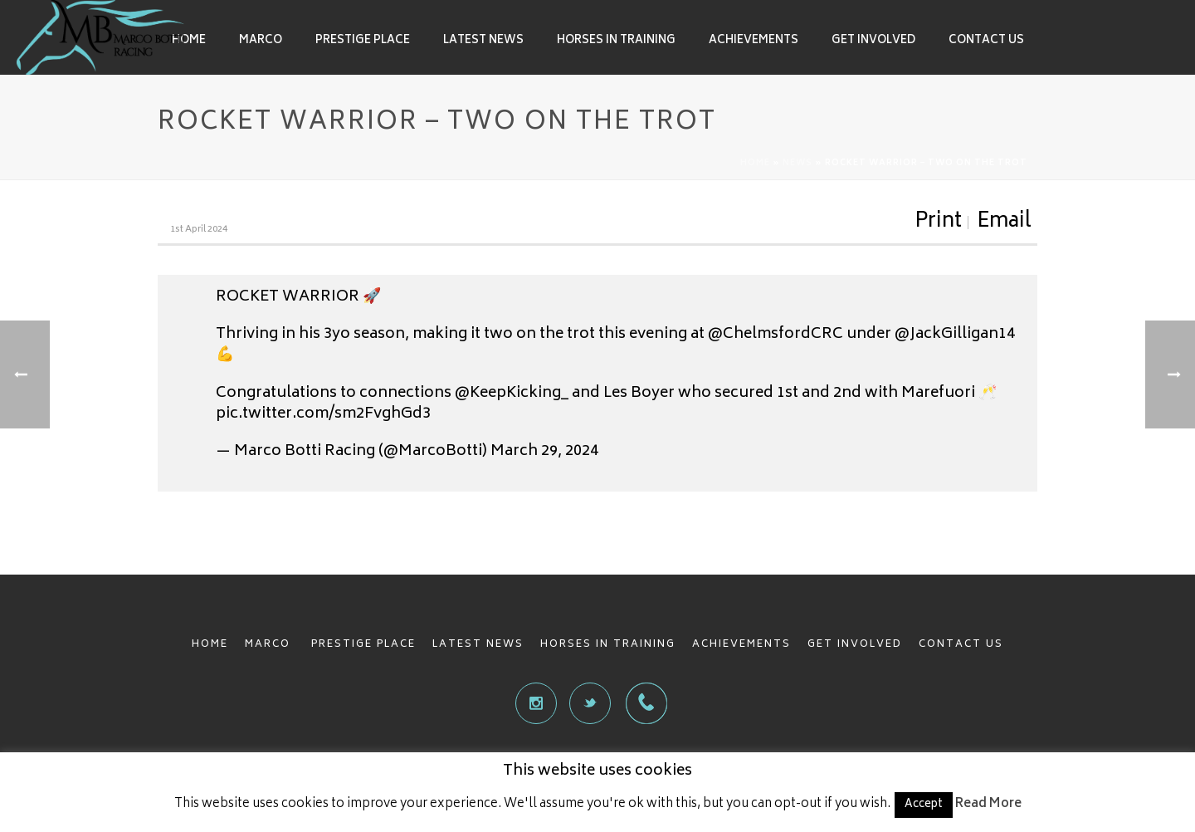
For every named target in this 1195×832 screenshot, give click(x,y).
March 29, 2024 (544, 451)
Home (189, 41)
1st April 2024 (198, 229)
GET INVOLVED (854, 644)
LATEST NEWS (478, 644)
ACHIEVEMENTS (741, 644)
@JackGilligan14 (955, 334)
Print (938, 222)
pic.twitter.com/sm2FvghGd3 (323, 414)
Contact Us (986, 41)
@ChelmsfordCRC (775, 334)
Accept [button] (924, 805)
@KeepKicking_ (511, 393)
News (797, 163)
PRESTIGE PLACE (363, 644)
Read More (988, 804)
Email (1004, 222)
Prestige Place (362, 41)
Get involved (873, 41)
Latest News (483, 41)
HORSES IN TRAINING (608, 644)
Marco (260, 41)
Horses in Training (616, 41)
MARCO (270, 644)
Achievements (753, 41)
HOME (210, 644)
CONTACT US (961, 644)
